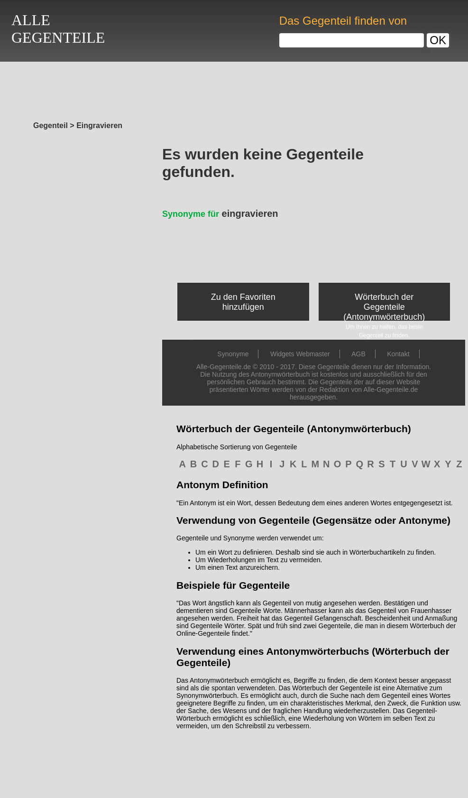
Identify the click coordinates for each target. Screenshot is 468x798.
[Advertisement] (234, 88)
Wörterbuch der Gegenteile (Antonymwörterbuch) (384, 307)
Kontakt (398, 354)
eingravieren (220, 213)
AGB (358, 354)
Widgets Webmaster (300, 354)
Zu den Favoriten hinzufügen (243, 302)
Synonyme (232, 354)
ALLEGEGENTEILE (58, 28)
